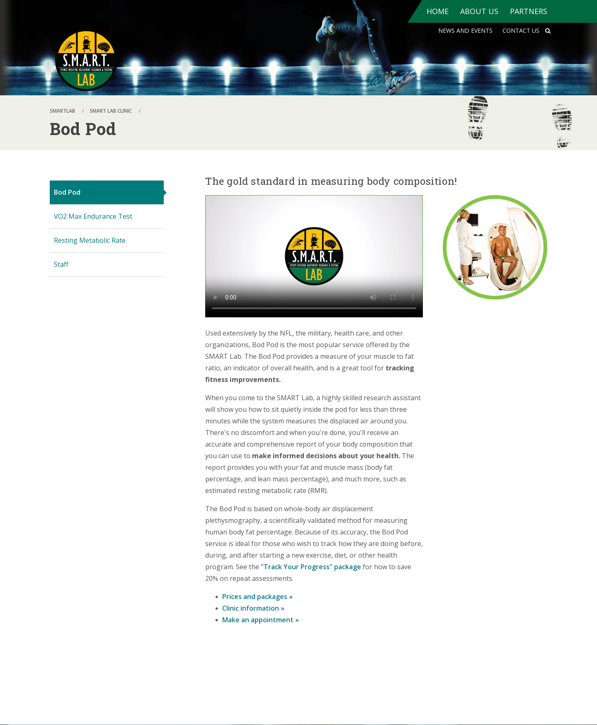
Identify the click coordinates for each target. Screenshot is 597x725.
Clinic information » (253, 608)
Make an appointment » (260, 619)
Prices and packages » (257, 596)
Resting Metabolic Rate (90, 240)
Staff (61, 264)
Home (438, 11)
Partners (528, 11)
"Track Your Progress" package (311, 566)
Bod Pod (67, 192)
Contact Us (520, 30)
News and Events (465, 30)
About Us (479, 11)
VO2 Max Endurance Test (93, 216)
